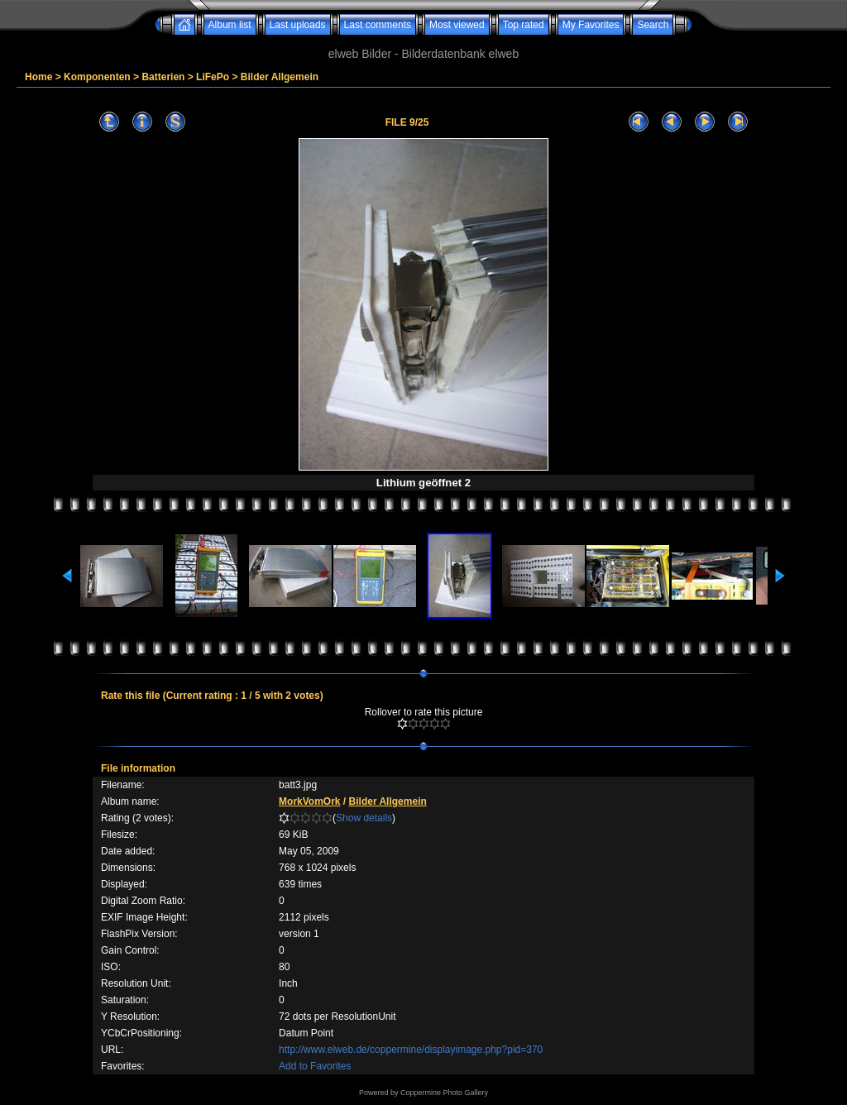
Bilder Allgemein (279, 77)
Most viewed (457, 25)
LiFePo (212, 77)
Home (38, 77)
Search (652, 25)
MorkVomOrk (309, 801)
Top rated (523, 25)
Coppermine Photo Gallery (444, 1092)
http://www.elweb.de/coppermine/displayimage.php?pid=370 (411, 1049)
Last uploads (298, 25)
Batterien (162, 77)
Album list (229, 25)
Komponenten (97, 77)
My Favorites (591, 25)
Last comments (377, 25)
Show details (364, 818)
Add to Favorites (315, 1066)
